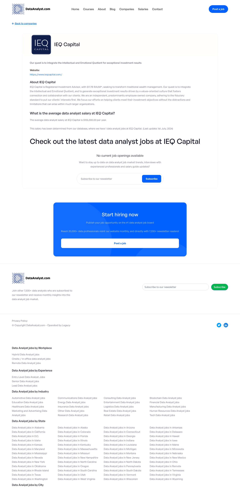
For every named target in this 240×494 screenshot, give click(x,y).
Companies (126, 9)
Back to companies (24, 23)
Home (75, 9)
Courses (88, 9)
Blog (112, 9)
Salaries (143, 9)
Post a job (218, 9)
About (102, 9)
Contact (157, 9)
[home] (31, 9)
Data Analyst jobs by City (27, 484)
